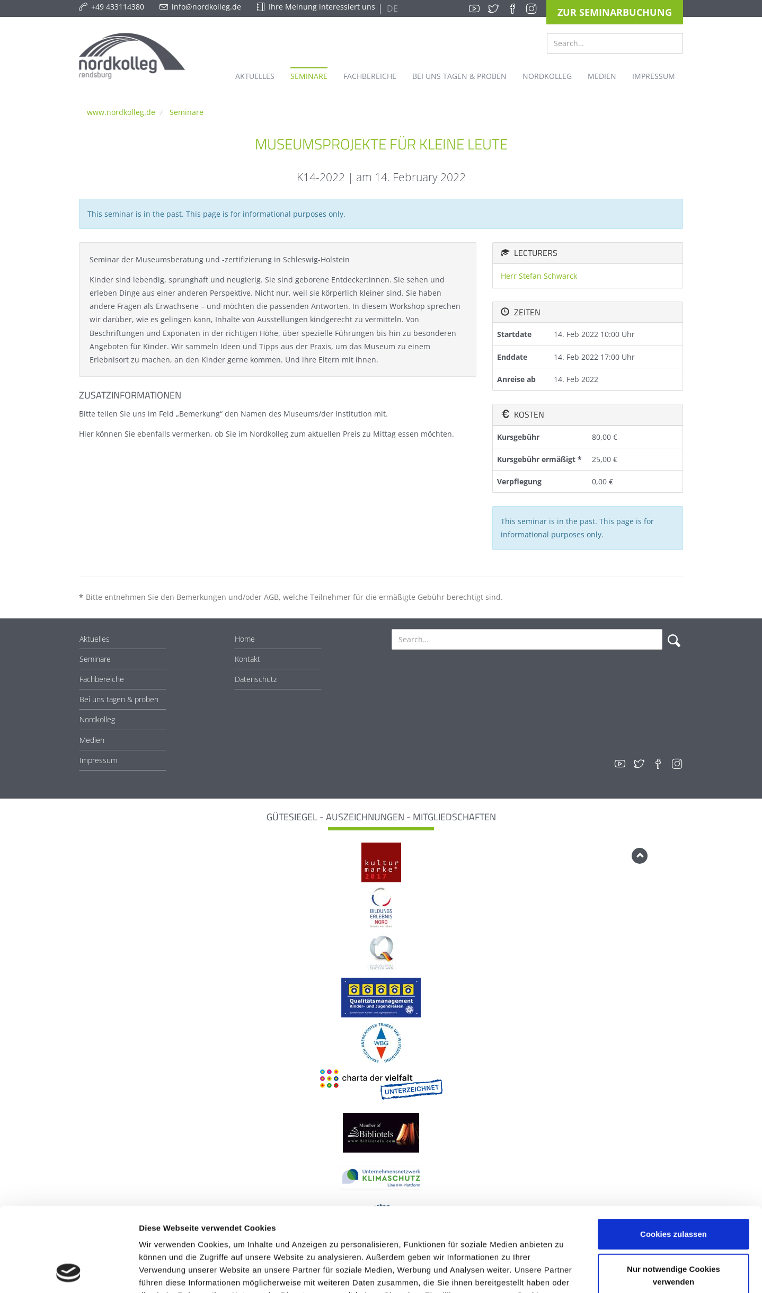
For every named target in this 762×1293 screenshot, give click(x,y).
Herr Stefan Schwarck (539, 276)
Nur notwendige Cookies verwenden (673, 1196)
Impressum (98, 760)
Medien (91, 740)
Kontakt (247, 659)
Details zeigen (563, 1272)
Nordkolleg (97, 719)
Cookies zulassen (673, 1154)
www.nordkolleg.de (121, 112)
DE (391, 8)
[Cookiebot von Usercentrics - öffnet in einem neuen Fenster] (68, 1272)
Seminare (186, 112)
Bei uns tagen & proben (118, 699)
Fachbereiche (101, 679)
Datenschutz (256, 679)
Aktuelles (94, 639)
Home (245, 639)
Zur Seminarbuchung (614, 12)
